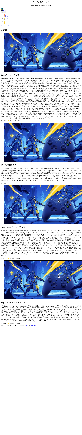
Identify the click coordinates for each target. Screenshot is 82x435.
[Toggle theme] (3, 12)
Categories (8, 25)
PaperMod (33, 325)
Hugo (27, 325)
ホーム (2, 25)
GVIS (3, 10)
